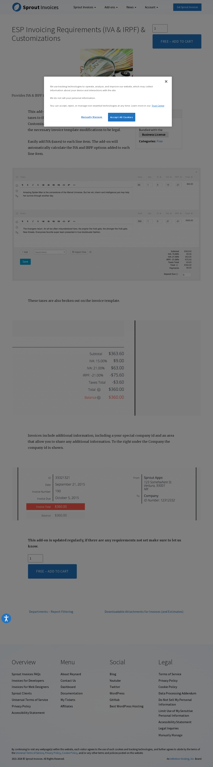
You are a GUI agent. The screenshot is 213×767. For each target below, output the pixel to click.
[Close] (166, 81)
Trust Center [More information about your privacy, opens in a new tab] (158, 105)
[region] (108, 102)
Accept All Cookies (121, 117)
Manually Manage (91, 116)
